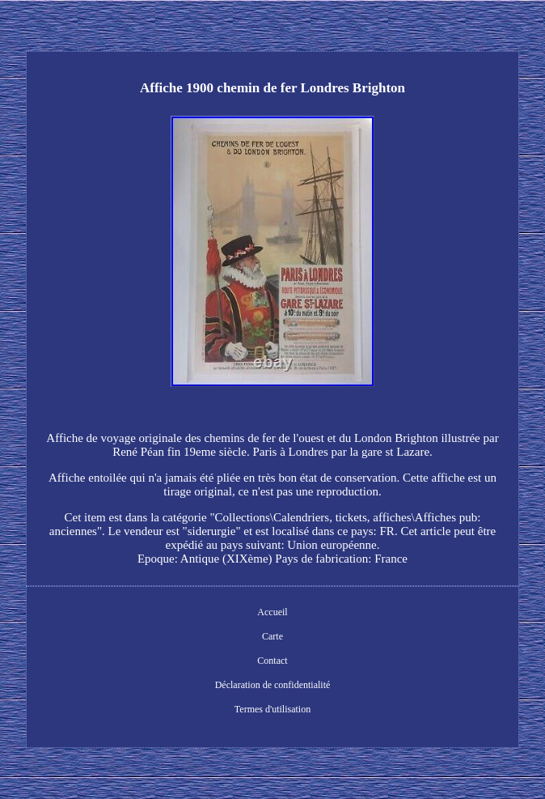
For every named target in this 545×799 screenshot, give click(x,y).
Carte (272, 636)
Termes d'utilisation (272, 709)
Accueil (272, 612)
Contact (272, 660)
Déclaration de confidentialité (273, 685)
